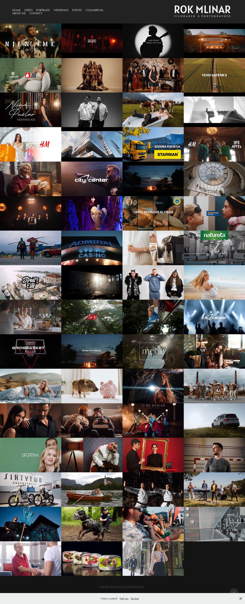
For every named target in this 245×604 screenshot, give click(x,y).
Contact (36, 13)
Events (77, 10)
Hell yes (124, 598)
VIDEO (28, 10)
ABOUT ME (19, 13)
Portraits (43, 10)
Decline (135, 598)
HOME (16, 10)
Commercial (94, 10)
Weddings (61, 10)
